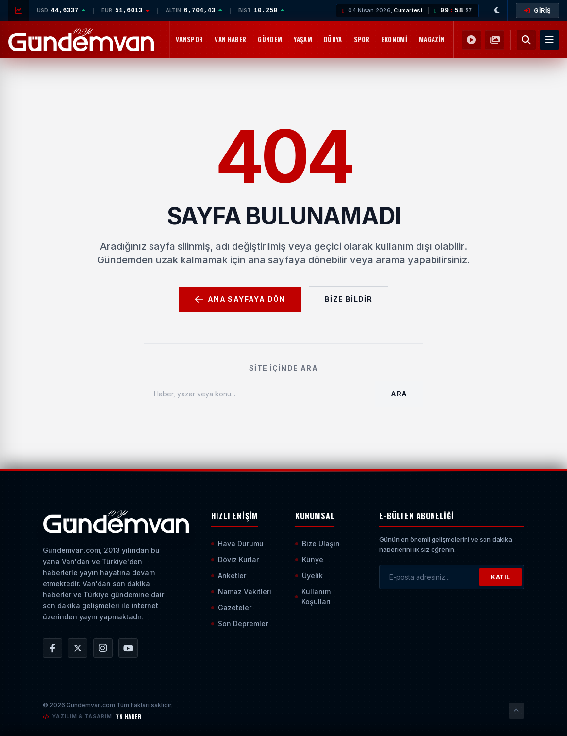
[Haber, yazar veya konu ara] (259, 394)
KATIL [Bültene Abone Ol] (500, 577)
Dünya (333, 39)
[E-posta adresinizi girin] (429, 577)
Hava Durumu (237, 543)
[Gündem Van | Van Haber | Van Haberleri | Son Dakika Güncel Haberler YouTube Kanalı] (128, 648)
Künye (309, 559)
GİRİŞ (537, 10)
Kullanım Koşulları (313, 596)
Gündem (270, 39)
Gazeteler (231, 607)
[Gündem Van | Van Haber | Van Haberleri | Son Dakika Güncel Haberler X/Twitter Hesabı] (77, 648)
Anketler (228, 575)
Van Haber (230, 39)
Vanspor (189, 39)
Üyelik (309, 575)
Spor (362, 39)
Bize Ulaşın (317, 543)
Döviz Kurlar (235, 559)
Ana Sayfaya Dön (239, 299)
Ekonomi (394, 39)
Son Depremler (239, 623)
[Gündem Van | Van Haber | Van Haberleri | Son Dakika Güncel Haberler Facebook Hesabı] (52, 648)
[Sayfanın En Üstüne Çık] (516, 711)
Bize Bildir (348, 299)
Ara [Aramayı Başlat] (399, 394)
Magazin (432, 39)
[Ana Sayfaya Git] (116, 521)
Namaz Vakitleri (241, 591)
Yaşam (303, 39)
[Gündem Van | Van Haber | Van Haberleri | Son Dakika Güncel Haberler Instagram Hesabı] (103, 648)
